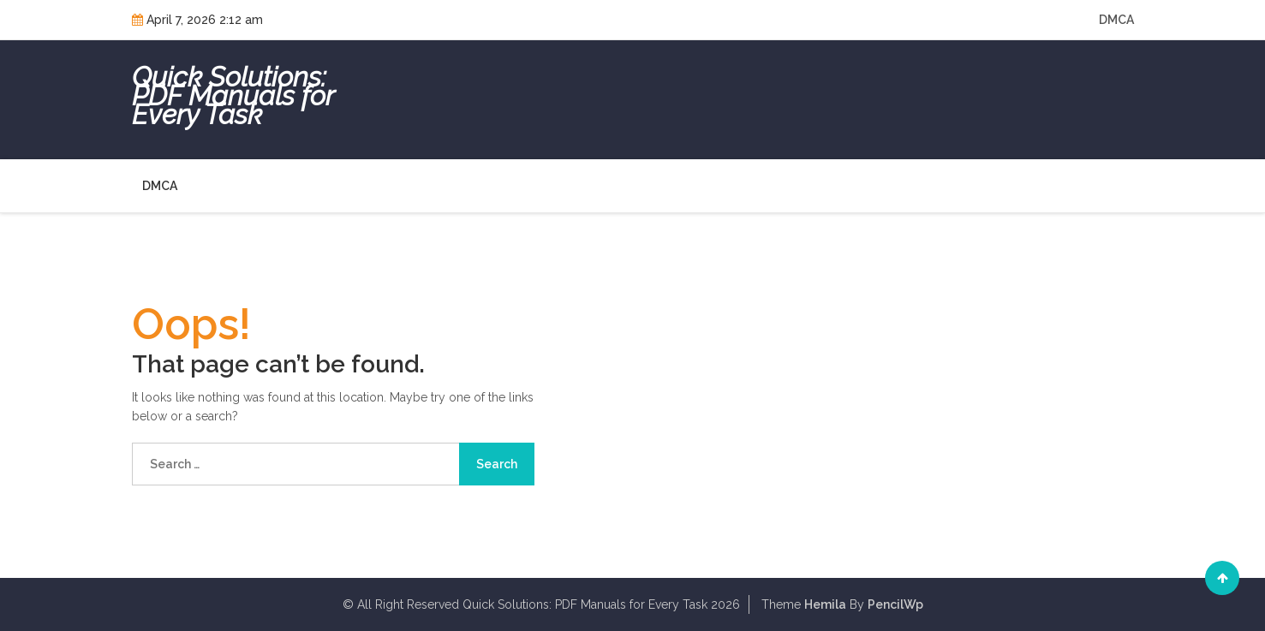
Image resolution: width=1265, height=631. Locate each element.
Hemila (825, 604)
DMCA (1116, 20)
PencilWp (895, 604)
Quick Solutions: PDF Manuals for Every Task (233, 96)
